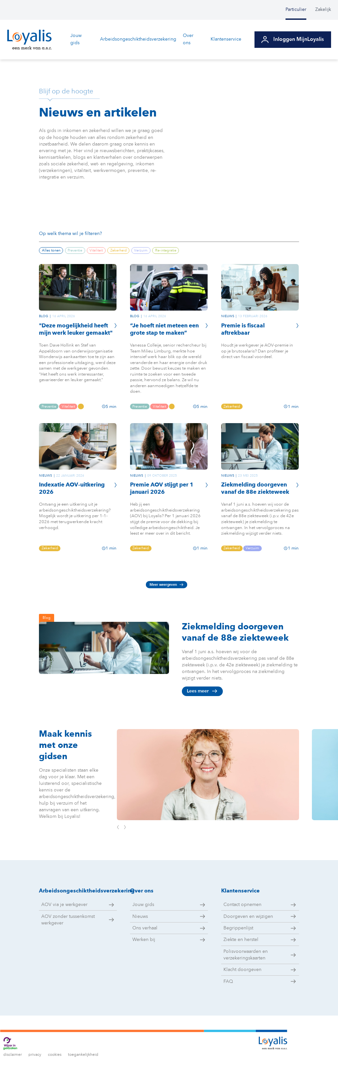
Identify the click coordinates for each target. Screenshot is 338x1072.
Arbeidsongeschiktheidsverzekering (138, 39)
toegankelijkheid (83, 1055)
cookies (54, 1055)
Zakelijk (323, 9)
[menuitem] (300, 10)
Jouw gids (76, 39)
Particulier (296, 9)
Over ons (189, 39)
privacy (34, 1055)
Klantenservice (227, 39)
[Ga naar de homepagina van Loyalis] (29, 40)
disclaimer (12, 1055)
